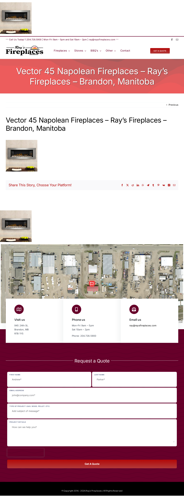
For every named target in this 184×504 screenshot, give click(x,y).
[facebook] (172, 39)
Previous (173, 104)
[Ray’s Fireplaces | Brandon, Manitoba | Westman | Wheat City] (24, 46)
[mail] (177, 39)
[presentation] (25, 452)
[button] (92, 284)
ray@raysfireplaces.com (102, 39)
